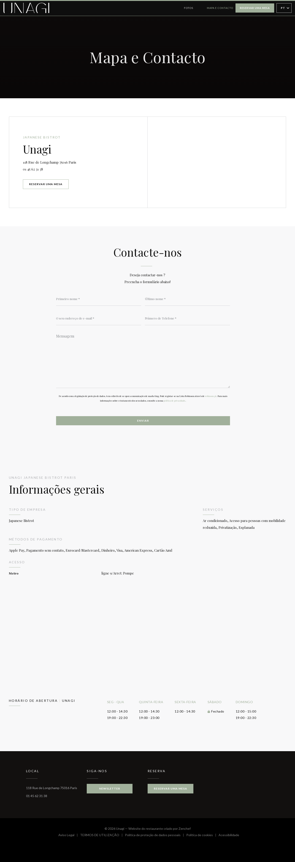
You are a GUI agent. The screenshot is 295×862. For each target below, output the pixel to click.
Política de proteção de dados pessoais (155, 835)
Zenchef (185, 828)
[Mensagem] (143, 359)
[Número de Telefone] (187, 318)
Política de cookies (202, 835)
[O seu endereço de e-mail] (98, 318)
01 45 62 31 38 (33, 169)
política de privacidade (174, 400)
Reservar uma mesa (255, 7)
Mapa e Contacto (220, 7)
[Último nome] (187, 299)
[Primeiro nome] (98, 299)
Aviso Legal (69, 835)
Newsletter (109, 788)
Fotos (188, 7)
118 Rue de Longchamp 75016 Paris (69, 162)
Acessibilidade (229, 835)
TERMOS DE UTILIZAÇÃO (102, 835)
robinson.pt (211, 396)
